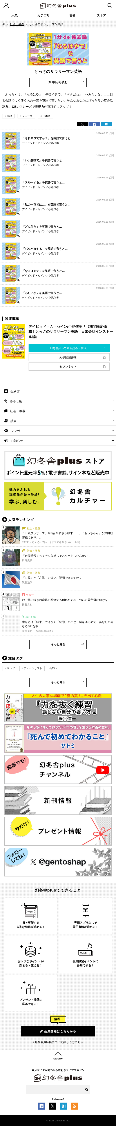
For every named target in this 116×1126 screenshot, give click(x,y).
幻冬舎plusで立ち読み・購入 (68, 348)
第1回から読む (58, 82)
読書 (14, 421)
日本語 (47, 116)
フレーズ (27, 116)
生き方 (15, 391)
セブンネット (68, 366)
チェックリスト (33, 668)
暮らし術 (16, 401)
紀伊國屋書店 (68, 357)
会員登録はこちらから (58, 1031)
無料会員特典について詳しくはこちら (59, 1042)
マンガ (15, 431)
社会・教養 (17, 24)
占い (54, 668)
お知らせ (17, 440)
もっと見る (58, 644)
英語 (9, 116)
